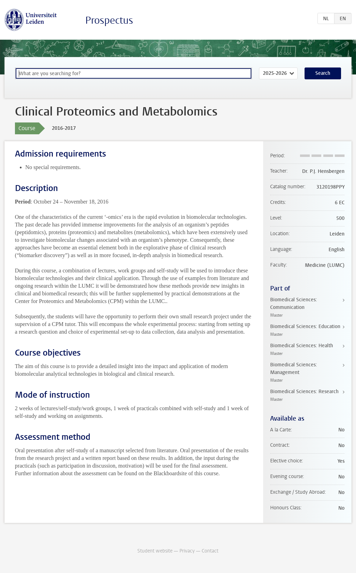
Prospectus (109, 20)
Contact (210, 551)
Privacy (187, 551)
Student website (154, 551)
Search (322, 73)
